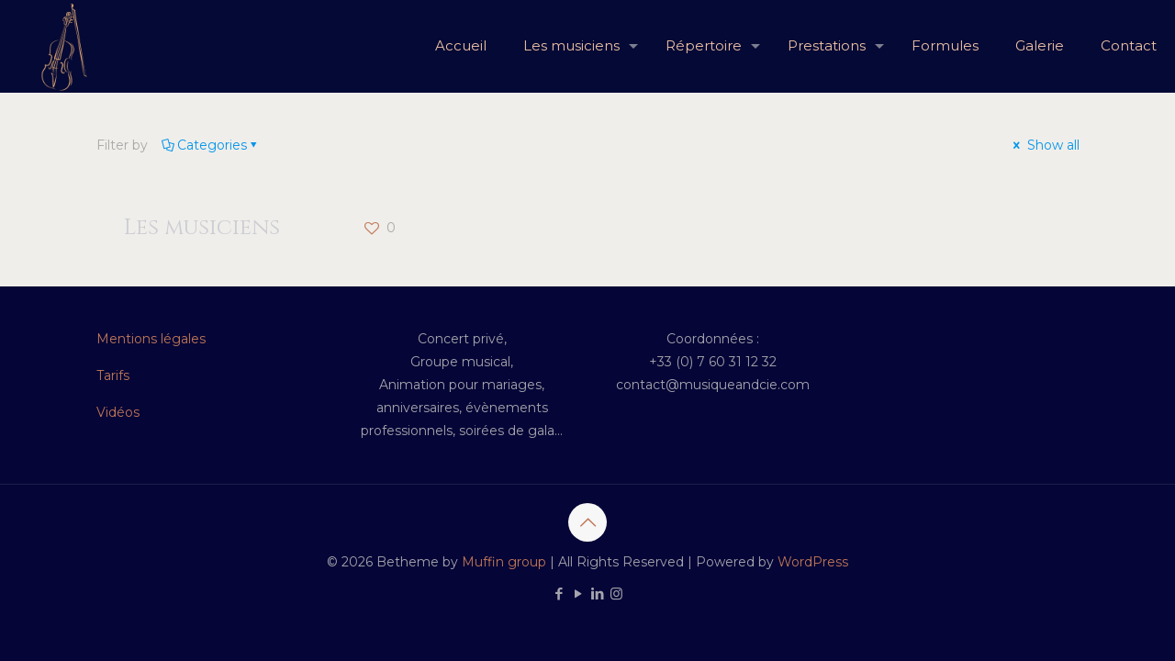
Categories (211, 145)
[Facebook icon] (558, 593)
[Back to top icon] (587, 522)
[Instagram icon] (616, 593)
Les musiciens (202, 227)
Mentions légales (151, 338)
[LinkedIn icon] (597, 593)
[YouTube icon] (578, 593)
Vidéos (118, 412)
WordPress (813, 562)
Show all (1045, 145)
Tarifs (112, 375)
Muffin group (504, 562)
